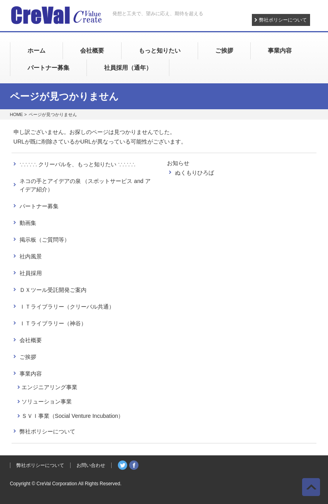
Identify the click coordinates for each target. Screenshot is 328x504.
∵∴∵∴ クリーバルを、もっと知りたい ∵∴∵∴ (78, 164)
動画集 (28, 223)
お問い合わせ (91, 465)
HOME (16, 114)
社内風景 (31, 256)
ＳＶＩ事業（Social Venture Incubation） (73, 416)
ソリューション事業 (47, 401)
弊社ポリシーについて (283, 20)
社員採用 (31, 273)
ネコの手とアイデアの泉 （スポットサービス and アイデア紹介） (85, 185)
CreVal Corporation (57, 483)
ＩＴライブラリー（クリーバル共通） (67, 306)
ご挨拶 (28, 357)
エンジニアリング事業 (49, 387)
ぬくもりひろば (194, 172)
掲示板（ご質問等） (45, 239)
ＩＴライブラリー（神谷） (53, 323)
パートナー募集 (39, 206)
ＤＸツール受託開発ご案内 (53, 290)
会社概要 (31, 340)
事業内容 (31, 373)
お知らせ (178, 163)
